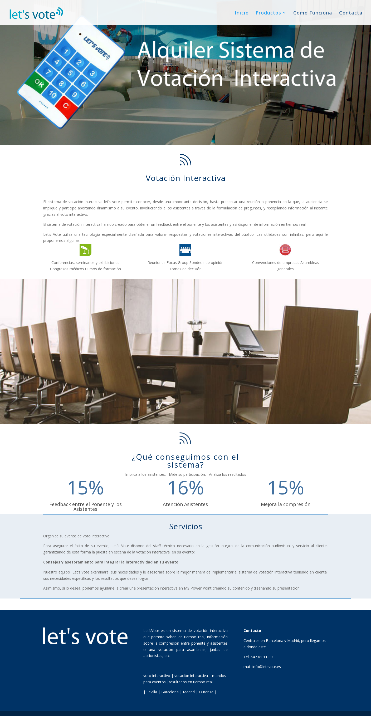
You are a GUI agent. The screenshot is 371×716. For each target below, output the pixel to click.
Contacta (351, 13)
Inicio (242, 13)
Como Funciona (312, 13)
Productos (268, 13)
